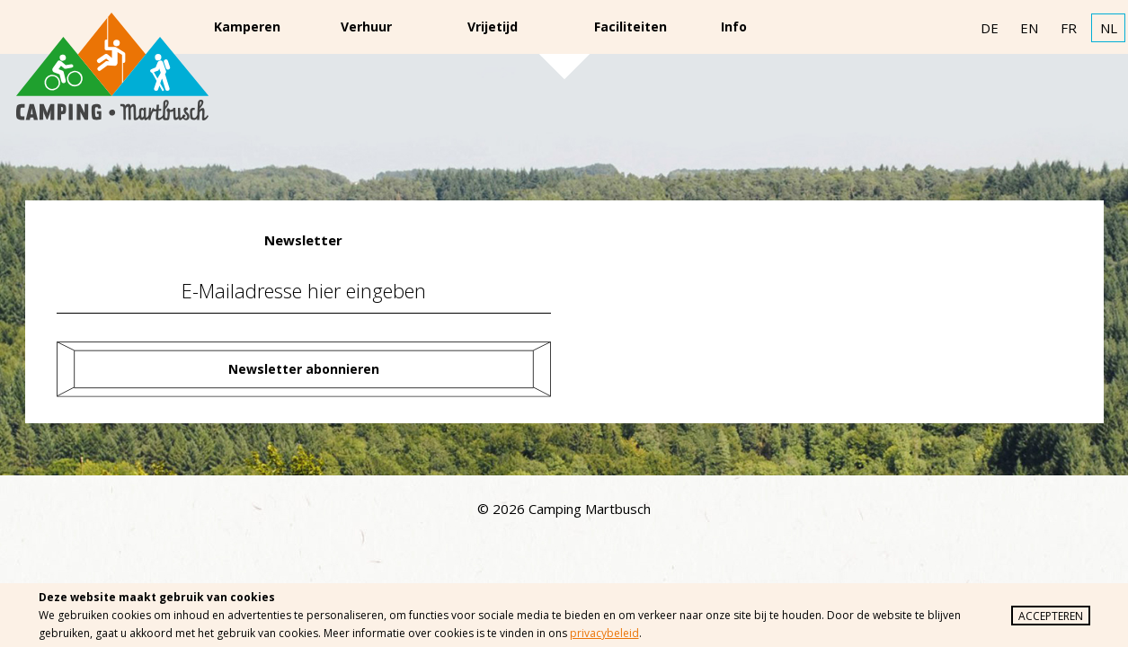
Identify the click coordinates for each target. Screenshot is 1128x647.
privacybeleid (604, 633)
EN (1029, 28)
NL (1108, 28)
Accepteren (1050, 616)
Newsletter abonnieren (303, 368)
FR (1069, 28)
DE (990, 28)
